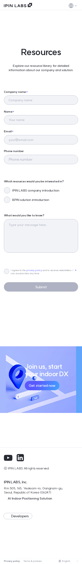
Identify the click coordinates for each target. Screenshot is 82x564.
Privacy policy (12, 561)
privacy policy (34, 270)
